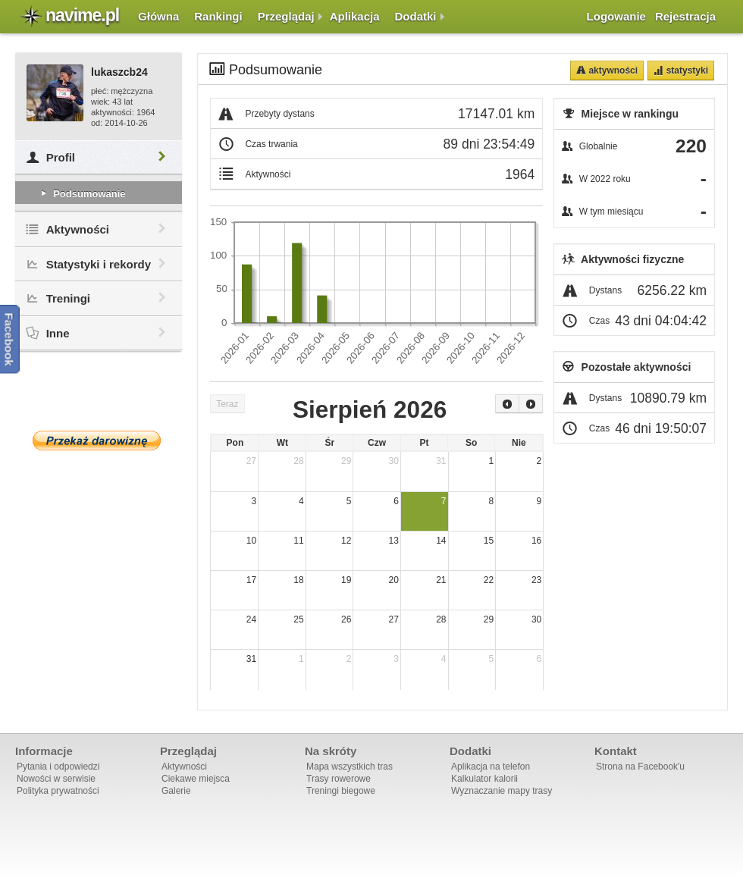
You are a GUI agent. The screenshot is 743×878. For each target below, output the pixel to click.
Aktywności (98, 229)
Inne (98, 333)
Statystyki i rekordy (98, 264)
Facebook (9, 339)
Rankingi (218, 16)
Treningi (98, 298)
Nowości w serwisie (56, 778)
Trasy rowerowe (338, 778)
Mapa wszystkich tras (349, 766)
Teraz (227, 404)
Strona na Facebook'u (640, 766)
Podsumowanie (82, 193)
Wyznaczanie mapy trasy (501, 790)
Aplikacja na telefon (490, 766)
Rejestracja (685, 16)
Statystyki (685, 70)
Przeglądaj (286, 16)
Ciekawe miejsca (195, 778)
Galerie (176, 790)
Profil (98, 157)
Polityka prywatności (58, 790)
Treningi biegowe (340, 790)
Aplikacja (355, 16)
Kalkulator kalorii (484, 778)
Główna (158, 16)
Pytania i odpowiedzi (58, 766)
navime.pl (82, 15)
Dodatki (416, 16)
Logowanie (616, 16)
